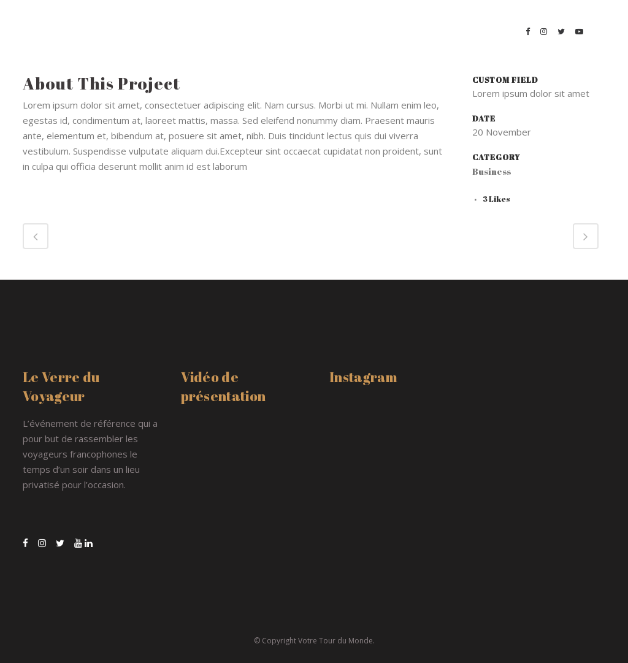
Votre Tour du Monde (335, 640)
